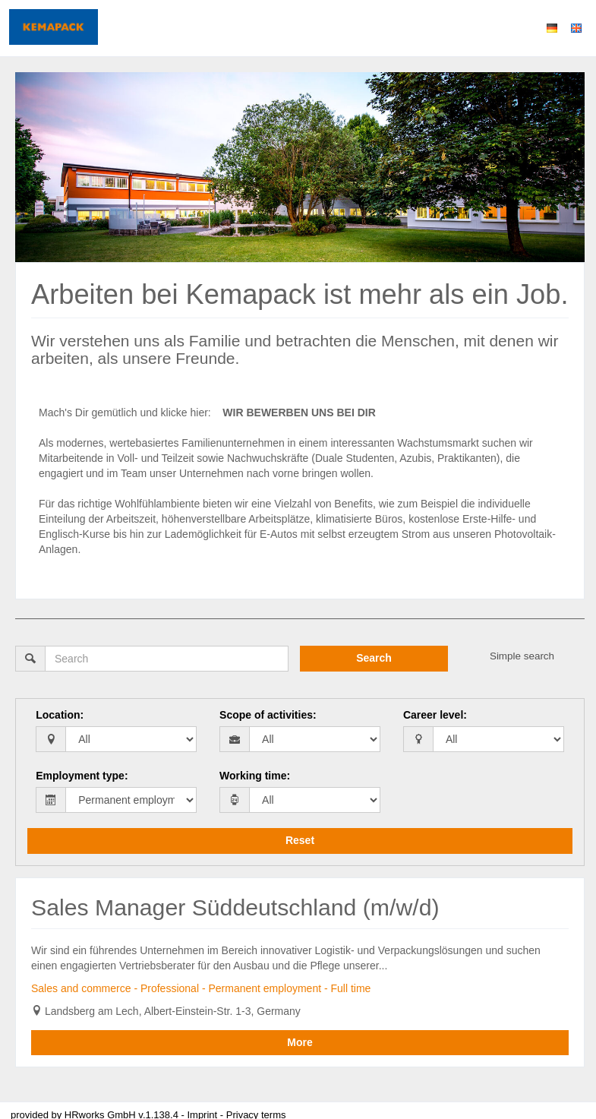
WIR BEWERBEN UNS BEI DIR (298, 412)
